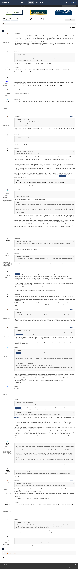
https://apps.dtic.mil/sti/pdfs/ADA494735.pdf (22, 71)
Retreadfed (8, 240)
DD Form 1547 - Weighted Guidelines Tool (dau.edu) (23, 185)
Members (8, 55)
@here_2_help (17, 274)
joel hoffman (7, 255)
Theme (4, 567)
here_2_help (7, 101)
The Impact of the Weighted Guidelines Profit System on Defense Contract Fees (54, 85)
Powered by (71, 567)
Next (7, 30)
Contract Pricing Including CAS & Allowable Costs (26, 23)
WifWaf (7, 150)
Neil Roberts (7, 504)
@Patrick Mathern (63, 176)
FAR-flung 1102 (7, 69)
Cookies (8, 567)
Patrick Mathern (7, 23)
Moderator (8, 80)
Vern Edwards (7, 53)
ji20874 (7, 388)
